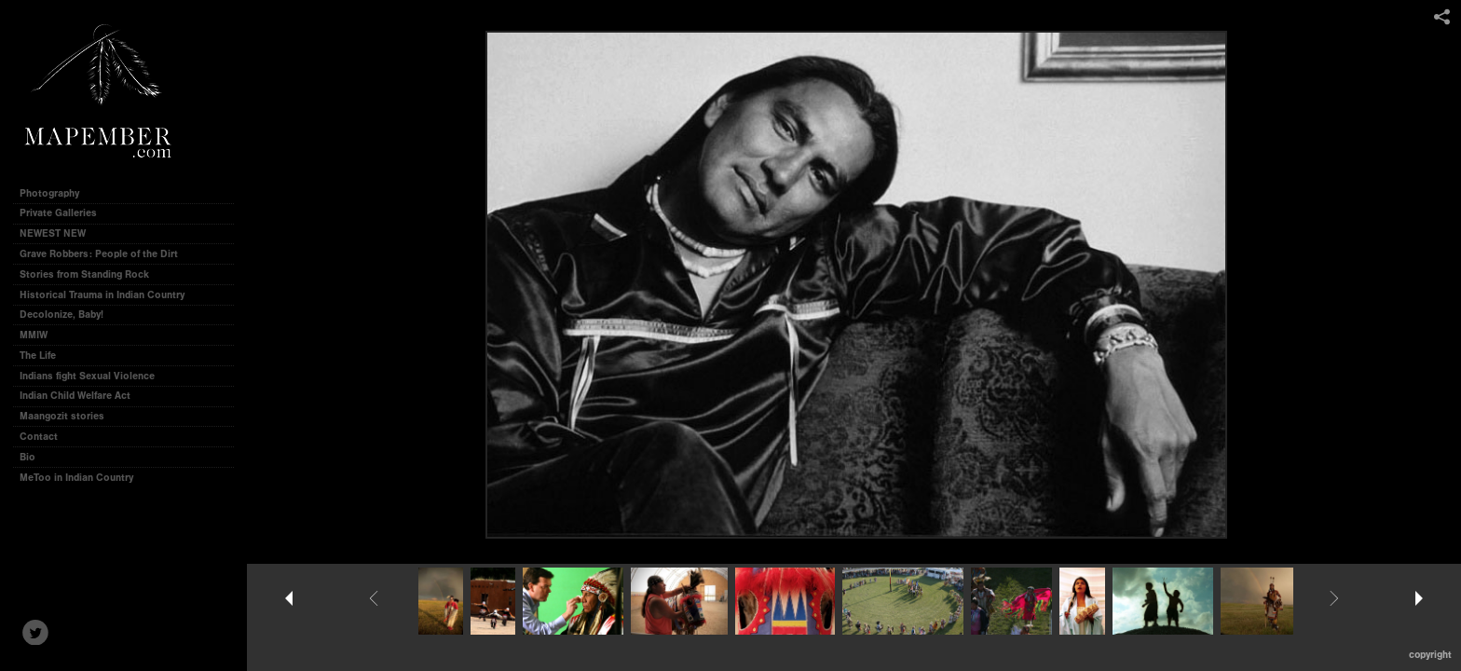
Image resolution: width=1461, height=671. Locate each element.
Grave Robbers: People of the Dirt (105, 254)
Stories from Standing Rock (91, 274)
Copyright (1430, 655)
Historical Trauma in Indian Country (109, 295)
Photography (56, 193)
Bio (27, 457)
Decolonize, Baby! (68, 314)
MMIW (40, 335)
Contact (39, 437)
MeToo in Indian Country (83, 478)
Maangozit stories (68, 416)
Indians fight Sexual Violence (94, 376)
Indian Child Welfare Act (81, 396)
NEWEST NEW (59, 233)
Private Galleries (58, 213)
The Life (44, 355)
